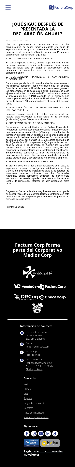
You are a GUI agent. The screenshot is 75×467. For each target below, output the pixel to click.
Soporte (28, 398)
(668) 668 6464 (34, 354)
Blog (26, 393)
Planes (27, 389)
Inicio (26, 384)
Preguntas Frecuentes (35, 403)
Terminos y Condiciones (36, 417)
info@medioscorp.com (37, 346)
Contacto (28, 407)
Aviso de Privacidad (34, 412)
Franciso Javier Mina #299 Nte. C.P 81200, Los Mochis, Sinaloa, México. (40, 366)
